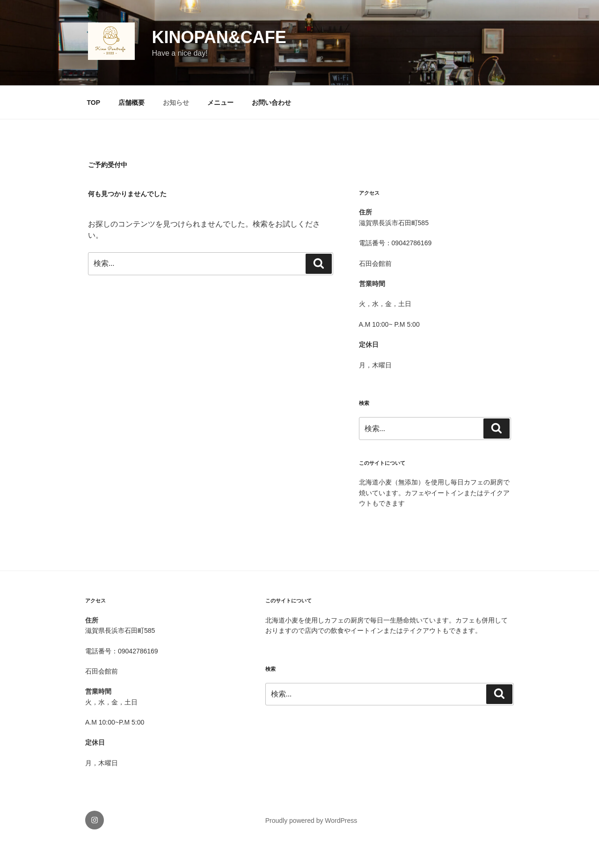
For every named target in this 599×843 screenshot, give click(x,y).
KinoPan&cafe (219, 37)
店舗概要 (131, 102)
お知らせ (176, 102)
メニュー (220, 102)
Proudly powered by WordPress (311, 820)
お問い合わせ (271, 102)
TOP (94, 102)
